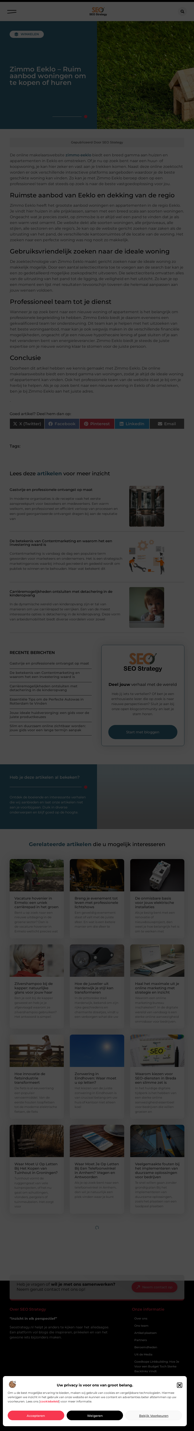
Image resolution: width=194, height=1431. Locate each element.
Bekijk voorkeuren (153, 1416)
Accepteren (36, 1416)
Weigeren (95, 1416)
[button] (179, 1385)
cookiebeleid (49, 1401)
